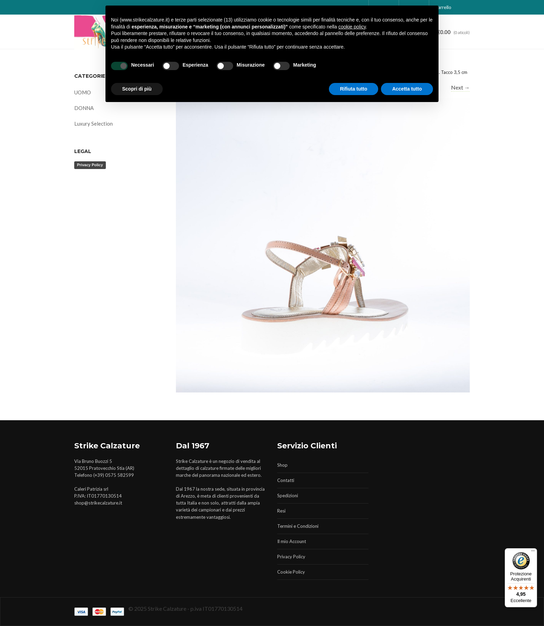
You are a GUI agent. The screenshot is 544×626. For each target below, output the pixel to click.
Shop (282, 465)
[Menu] (533, 552)
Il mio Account (291, 541)
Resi (281, 511)
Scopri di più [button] (137, 89)
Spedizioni (287, 495)
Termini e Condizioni (297, 526)
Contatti (285, 480)
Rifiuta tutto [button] (353, 89)
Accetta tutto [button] (407, 89)
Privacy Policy (90, 165)
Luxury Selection (93, 123)
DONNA (84, 108)
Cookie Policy (291, 572)
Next (460, 87)
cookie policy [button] (352, 26)
